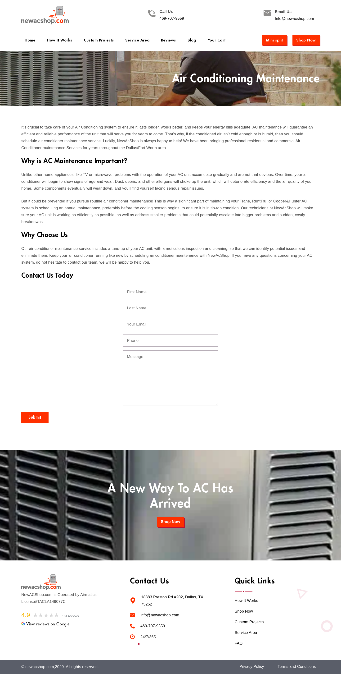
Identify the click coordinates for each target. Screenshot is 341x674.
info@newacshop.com (159, 614)
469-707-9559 (171, 18)
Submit (34, 417)
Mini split (274, 40)
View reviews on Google (45, 624)
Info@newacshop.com (294, 18)
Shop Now (306, 40)
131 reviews (70, 616)
